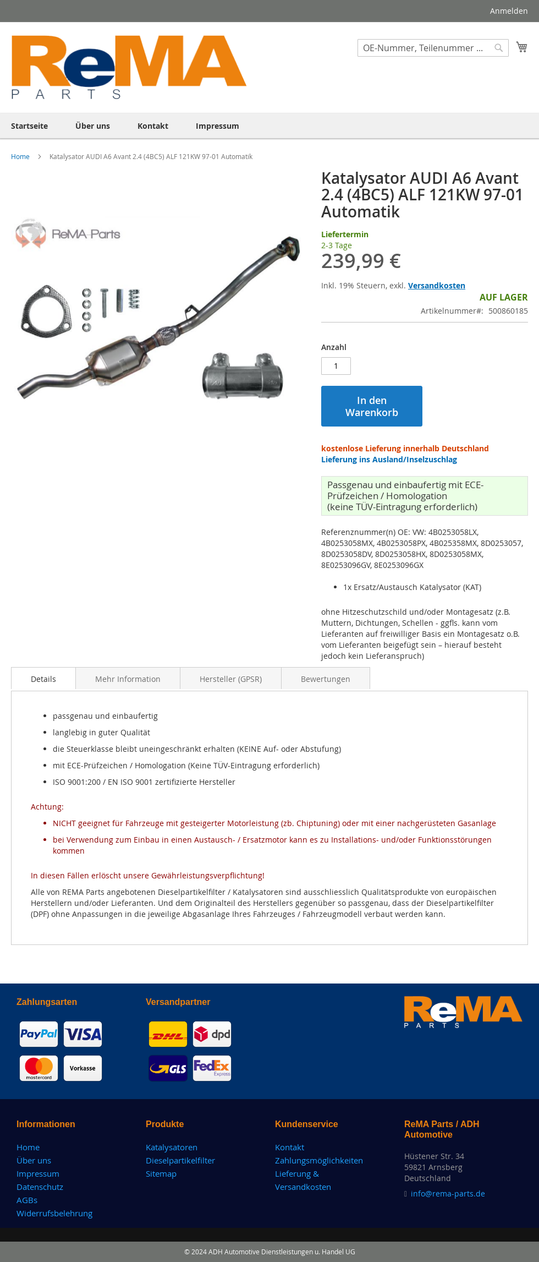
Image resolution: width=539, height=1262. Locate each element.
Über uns (33, 1160)
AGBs (26, 1199)
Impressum (37, 1173)
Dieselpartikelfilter (180, 1160)
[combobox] (433, 48)
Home (21, 156)
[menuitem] (29, 125)
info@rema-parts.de (448, 1193)
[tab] (43, 678)
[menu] (269, 125)
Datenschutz (39, 1186)
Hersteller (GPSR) (231, 679)
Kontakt (289, 1146)
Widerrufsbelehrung (54, 1213)
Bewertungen (325, 679)
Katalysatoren (171, 1146)
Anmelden (509, 11)
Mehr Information (128, 679)
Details (43, 679)
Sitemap (161, 1173)
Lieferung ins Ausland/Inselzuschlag (389, 459)
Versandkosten (436, 285)
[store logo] (129, 67)
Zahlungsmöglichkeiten (319, 1160)
